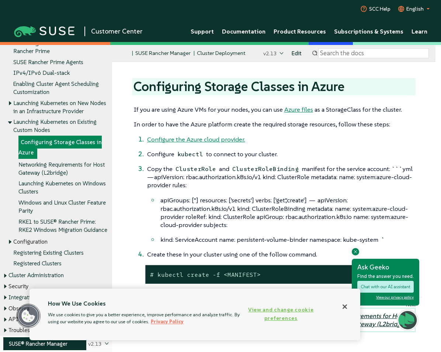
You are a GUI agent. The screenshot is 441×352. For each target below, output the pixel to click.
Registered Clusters (37, 263)
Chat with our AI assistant (385, 286)
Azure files (298, 109)
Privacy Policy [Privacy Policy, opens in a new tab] (167, 321)
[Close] (345, 307)
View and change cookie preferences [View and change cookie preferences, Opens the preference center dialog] (281, 313)
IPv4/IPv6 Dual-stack (41, 73)
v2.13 (270, 53)
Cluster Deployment (221, 53)
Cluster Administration (36, 275)
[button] (28, 316)
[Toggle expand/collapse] (10, 103)
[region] (194, 314)
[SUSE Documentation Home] (125, 53)
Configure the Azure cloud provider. (196, 139)
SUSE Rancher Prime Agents (48, 62)
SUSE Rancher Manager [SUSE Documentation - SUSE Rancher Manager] (163, 53)
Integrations (23, 297)
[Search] (373, 53)
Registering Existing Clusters (48, 252)
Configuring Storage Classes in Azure (60, 147)
